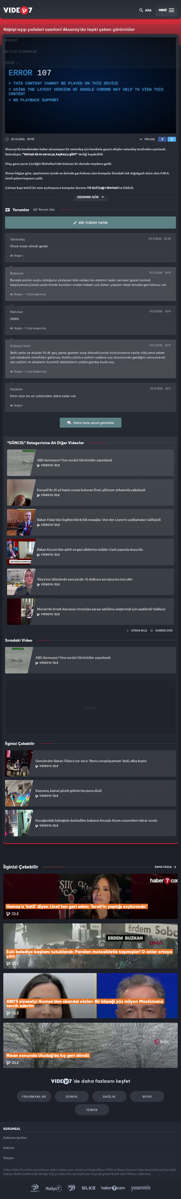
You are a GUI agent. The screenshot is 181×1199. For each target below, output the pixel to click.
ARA (145, 10)
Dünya (72, 1096)
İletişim (8, 1158)
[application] (90, 85)
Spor (147, 1096)
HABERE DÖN (161, 630)
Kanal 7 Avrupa (72, 1188)
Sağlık (109, 1096)
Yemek (92, 1110)
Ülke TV (88, 1188)
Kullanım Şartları (15, 1137)
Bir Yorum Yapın (90, 223)
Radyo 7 (54, 1188)
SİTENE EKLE (137, 630)
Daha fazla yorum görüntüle (90, 423)
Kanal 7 (35, 1188)
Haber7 (113, 1188)
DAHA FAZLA (165, 867)
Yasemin (141, 1188)
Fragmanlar (34, 1096)
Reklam (8, 1148)
